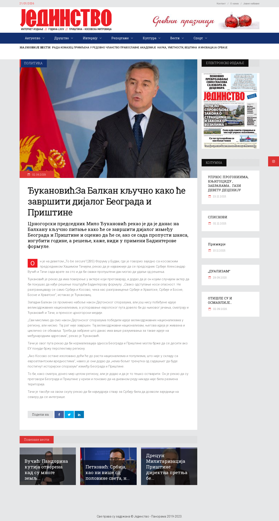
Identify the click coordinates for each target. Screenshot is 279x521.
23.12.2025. (219, 196)
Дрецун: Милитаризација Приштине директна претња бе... (166, 466)
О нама (234, 3)
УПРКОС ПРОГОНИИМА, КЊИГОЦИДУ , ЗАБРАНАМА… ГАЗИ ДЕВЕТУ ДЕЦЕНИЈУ (228, 183)
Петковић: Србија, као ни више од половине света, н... (107, 472)
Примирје (217, 244)
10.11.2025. (219, 250)
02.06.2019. (38, 174)
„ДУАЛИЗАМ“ (219, 271)
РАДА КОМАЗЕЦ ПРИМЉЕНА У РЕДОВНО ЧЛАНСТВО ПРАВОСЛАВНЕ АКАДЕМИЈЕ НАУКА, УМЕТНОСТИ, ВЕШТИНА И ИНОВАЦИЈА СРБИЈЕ (140, 47)
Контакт (221, 3)
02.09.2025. (220, 309)
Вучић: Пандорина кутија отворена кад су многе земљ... (46, 469)
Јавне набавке (251, 3)
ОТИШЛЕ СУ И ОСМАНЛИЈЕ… (220, 300)
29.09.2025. (219, 277)
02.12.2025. (219, 223)
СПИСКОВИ (217, 217)
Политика (33, 63)
